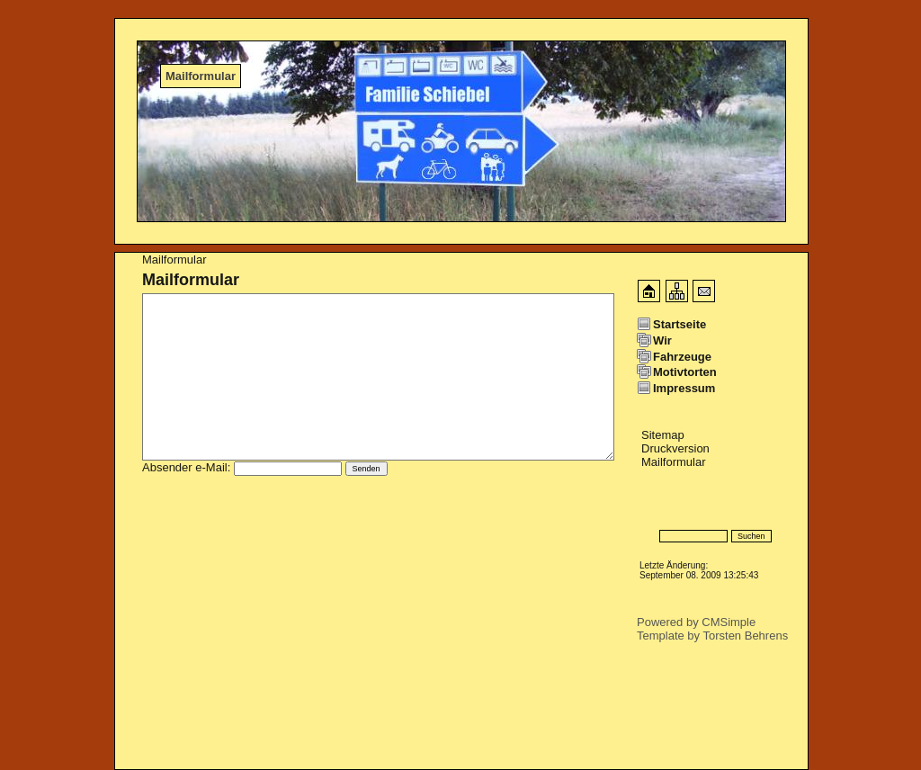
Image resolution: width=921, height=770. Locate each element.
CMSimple (729, 622)
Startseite (679, 324)
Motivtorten (685, 372)
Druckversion (675, 448)
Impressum (684, 388)
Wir (662, 340)
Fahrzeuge (682, 356)
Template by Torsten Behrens (712, 635)
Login (651, 510)
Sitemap (662, 435)
